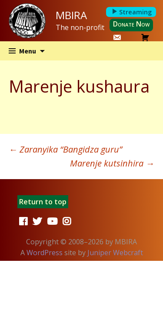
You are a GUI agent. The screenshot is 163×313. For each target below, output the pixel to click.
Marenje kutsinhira (112, 163)
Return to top (43, 201)
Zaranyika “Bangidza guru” (65, 149)
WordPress (45, 252)
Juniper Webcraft (115, 252)
